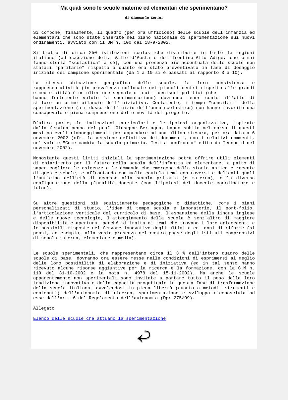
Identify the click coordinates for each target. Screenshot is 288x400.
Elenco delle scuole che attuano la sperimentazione (99, 367)
